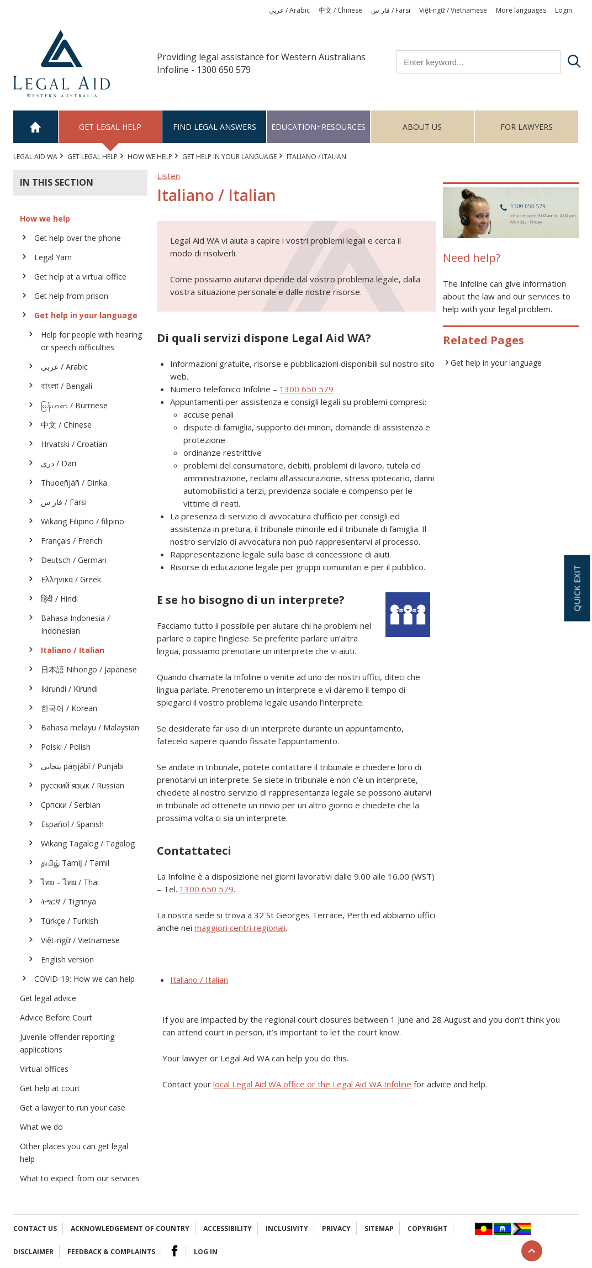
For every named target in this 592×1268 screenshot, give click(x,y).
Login (563, 10)
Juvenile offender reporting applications (67, 1043)
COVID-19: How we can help (84, 979)
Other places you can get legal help (74, 1152)
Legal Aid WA (35, 156)
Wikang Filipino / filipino (82, 521)
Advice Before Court (56, 1017)
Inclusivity (287, 1228)
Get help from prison (71, 296)
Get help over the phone (77, 238)
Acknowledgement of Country (130, 1228)
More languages (521, 10)
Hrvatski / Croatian (74, 444)
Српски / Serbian (71, 804)
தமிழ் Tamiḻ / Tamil (75, 862)
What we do (41, 1127)
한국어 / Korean (69, 708)
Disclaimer (33, 1251)
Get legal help (110, 127)
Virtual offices (44, 1069)
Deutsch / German (74, 560)
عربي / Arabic (289, 10)
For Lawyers (526, 127)
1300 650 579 (306, 388)
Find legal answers (214, 127)
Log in (206, 1251)
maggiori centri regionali (240, 927)
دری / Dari (58, 463)
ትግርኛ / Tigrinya (68, 901)
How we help (150, 156)
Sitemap (379, 1228)
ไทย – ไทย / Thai (70, 882)
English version (67, 959)
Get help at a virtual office (80, 276)
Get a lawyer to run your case (72, 1107)
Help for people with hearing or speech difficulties (91, 340)
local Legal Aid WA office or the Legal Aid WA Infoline (312, 1084)
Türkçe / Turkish (69, 921)
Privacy (336, 1228)
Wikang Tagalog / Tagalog (88, 843)
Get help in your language (229, 156)
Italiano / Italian (72, 650)
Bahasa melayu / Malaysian (90, 727)
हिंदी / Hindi (59, 598)
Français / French (71, 540)
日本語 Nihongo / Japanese (89, 669)
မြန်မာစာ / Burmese (74, 405)
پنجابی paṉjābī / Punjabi (82, 766)
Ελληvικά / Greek (71, 579)
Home (36, 127)
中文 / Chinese (340, 10)
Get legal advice (48, 998)
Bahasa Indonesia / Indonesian (75, 624)
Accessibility (227, 1228)
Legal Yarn (53, 257)
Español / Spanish (72, 824)
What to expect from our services (80, 1178)
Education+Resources (318, 127)
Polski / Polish (66, 746)
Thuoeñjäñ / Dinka (74, 482)
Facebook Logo (174, 1250)
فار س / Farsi (390, 10)
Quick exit (576, 588)
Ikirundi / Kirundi (69, 688)
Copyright (427, 1228)
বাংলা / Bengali (66, 386)
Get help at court (50, 1088)
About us (422, 127)
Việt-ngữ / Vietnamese (453, 10)
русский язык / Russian (82, 785)
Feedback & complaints (111, 1251)
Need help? (471, 257)
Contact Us (35, 1228)
